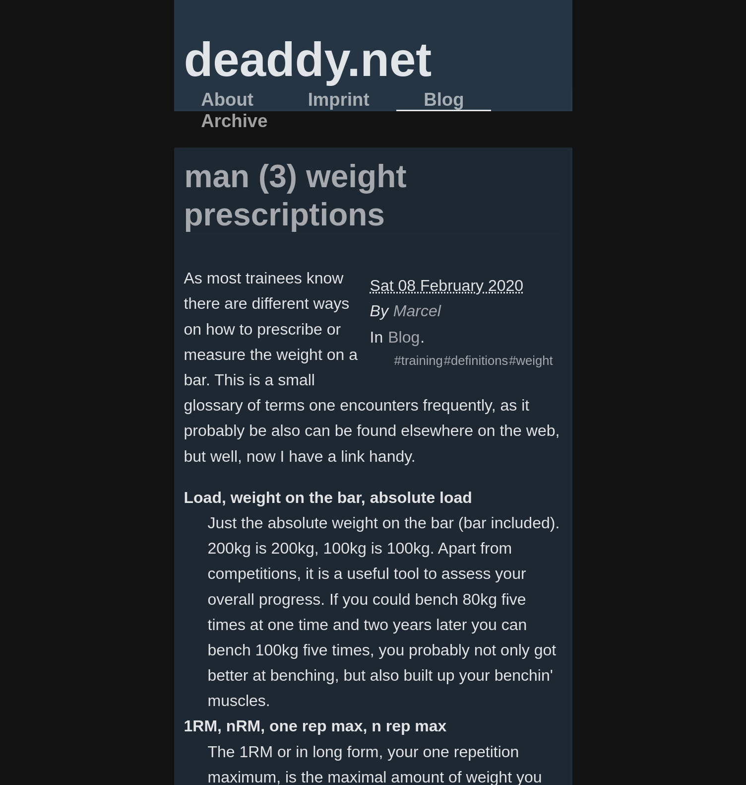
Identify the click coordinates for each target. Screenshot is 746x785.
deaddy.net (308, 59)
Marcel (417, 311)
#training (418, 360)
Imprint (339, 100)
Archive (234, 121)
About (227, 100)
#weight (531, 360)
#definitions (476, 360)
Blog (444, 100)
